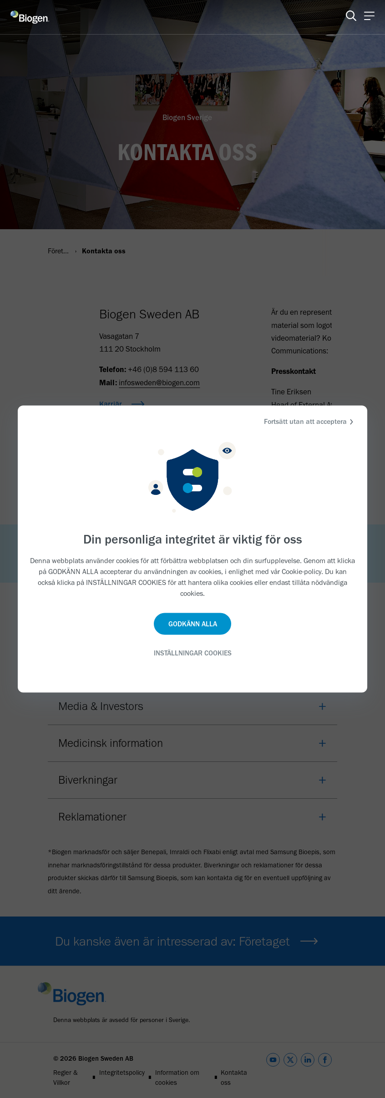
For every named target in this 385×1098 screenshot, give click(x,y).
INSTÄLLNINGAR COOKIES (193, 653)
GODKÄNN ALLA (192, 624)
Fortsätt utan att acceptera (310, 422)
